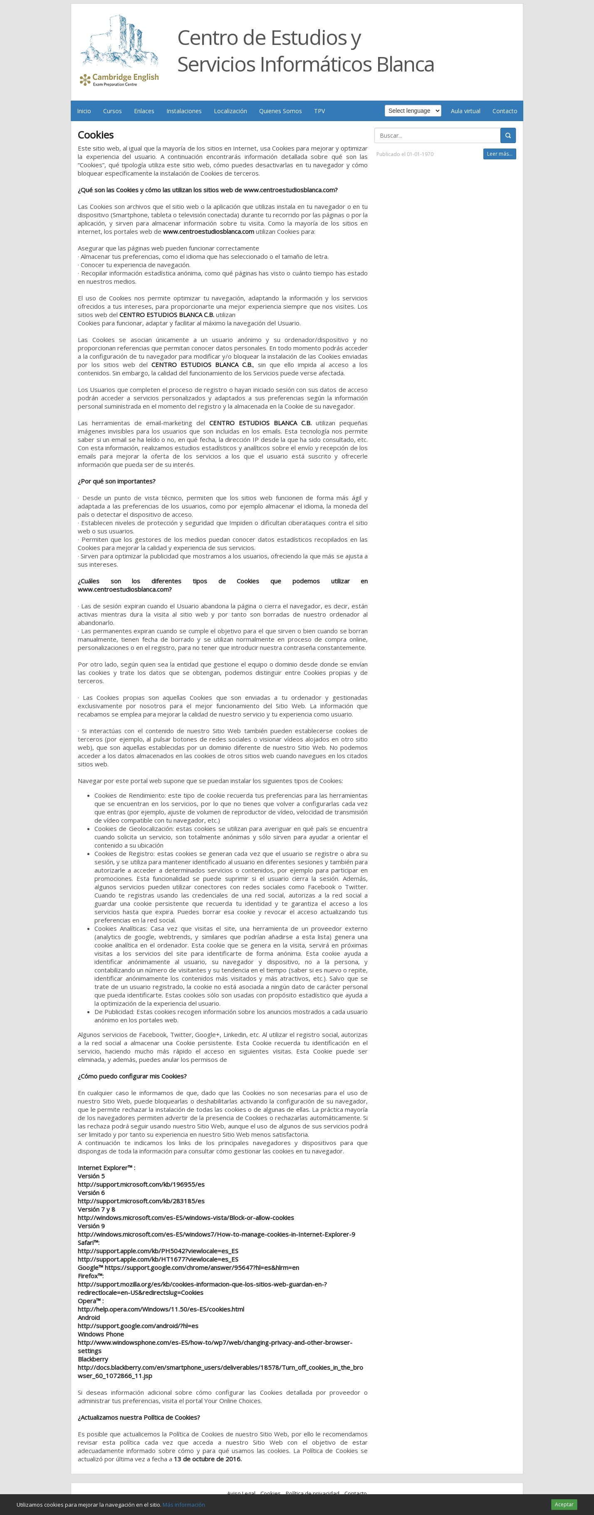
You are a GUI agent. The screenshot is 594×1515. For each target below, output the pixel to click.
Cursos (112, 111)
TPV (319, 111)
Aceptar (564, 1504)
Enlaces (144, 111)
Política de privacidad (312, 1493)
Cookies (270, 1493)
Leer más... (499, 153)
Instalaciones (184, 111)
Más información (184, 1504)
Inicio (84, 111)
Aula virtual (465, 111)
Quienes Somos (280, 111)
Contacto (505, 111)
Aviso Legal (241, 1493)
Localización (230, 111)
